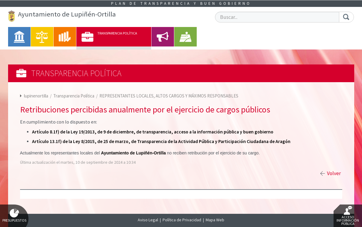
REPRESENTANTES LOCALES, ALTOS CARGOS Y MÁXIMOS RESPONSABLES (168, 96)
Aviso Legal (148, 220)
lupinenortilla (36, 96)
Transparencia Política (74, 96)
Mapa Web (215, 220)
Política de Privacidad (182, 220)
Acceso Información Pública (348, 216)
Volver (334, 173)
